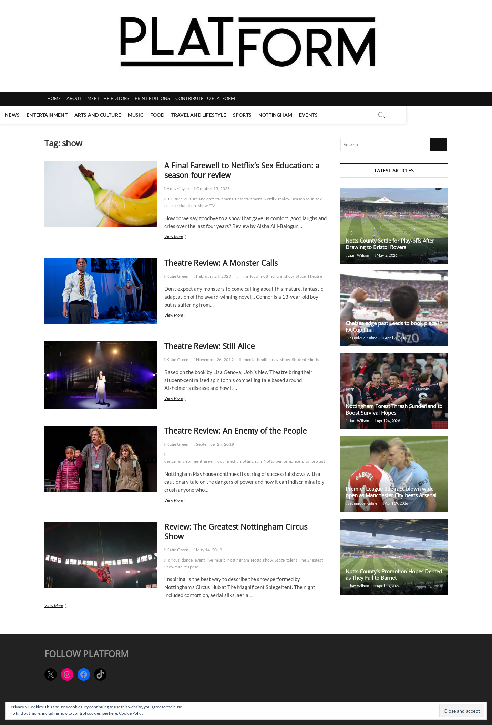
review (284, 198)
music (220, 560)
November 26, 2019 (214, 359)
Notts (269, 461)
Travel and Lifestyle (241, 115)
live (210, 560)
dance (187, 560)
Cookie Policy (131, 713)
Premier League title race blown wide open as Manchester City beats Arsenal (392, 492)
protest (318, 461)
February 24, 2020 (212, 276)
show (203, 205)
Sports (285, 115)
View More (182, 237)
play (274, 359)
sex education (183, 205)
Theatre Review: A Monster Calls (221, 262)
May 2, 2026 (386, 255)
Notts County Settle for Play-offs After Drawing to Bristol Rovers (390, 243)
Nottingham (318, 115)
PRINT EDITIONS (152, 98)
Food (200, 115)
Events (351, 115)
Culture (175, 198)
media (232, 461)
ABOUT (74, 98)
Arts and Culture (140, 115)
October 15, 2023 (212, 188)
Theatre (314, 276)
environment (190, 461)
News (55, 115)
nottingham (272, 276)
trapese (191, 566)
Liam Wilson (357, 255)
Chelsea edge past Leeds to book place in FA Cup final (394, 326)
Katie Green (176, 276)
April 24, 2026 (387, 420)
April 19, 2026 (395, 503)
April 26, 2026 (395, 337)
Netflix (270, 198)
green (209, 461)
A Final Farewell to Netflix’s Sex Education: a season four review (241, 170)
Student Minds (305, 359)
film (244, 276)
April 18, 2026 (387, 586)
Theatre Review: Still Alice (209, 346)
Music (178, 115)
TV (212, 205)
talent (291, 560)
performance (288, 461)
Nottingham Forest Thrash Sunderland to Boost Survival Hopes (394, 409)
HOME (54, 98)
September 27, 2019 (214, 444)
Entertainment (90, 115)
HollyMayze (176, 188)
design (170, 461)
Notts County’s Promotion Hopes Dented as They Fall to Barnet (394, 574)
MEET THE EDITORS (108, 98)
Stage (301, 276)
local (254, 276)
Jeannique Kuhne (361, 337)
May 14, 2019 (208, 549)
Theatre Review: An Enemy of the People (235, 430)
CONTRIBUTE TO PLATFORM (205, 98)
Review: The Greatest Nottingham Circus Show (235, 531)
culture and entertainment (208, 198)
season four (303, 198)
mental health (256, 359)
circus (174, 560)
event (200, 560)
